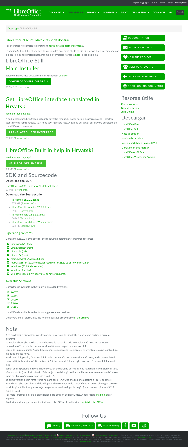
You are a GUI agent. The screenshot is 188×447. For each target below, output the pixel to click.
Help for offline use (26, 163)
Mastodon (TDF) (108, 426)
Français (170, 3)
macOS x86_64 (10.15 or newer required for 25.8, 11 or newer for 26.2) (50, 262)
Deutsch (154, 3)
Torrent (19, 87)
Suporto (93, 12)
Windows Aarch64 (21, 270)
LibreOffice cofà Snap (133, 152)
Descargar (75, 12)
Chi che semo (140, 12)
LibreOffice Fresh (131, 124)
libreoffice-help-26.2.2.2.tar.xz (28, 214)
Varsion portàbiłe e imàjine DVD (139, 143)
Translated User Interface (31, 132)
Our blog (53, 426)
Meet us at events (138, 67)
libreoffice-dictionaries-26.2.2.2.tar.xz (32, 207)
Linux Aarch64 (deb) (21, 244)
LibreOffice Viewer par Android (138, 157)
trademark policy (84, 441)
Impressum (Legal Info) (16, 435)
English (136, 3)
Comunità (110, 12)
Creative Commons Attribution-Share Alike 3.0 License (51, 437)
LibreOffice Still (130, 129)
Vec (171, 12)
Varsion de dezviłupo (133, 138)
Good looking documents (143, 86)
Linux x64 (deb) (19, 251)
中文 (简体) (144, 3)
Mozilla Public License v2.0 (144, 437)
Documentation (136, 38)
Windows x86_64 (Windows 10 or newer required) (38, 274)
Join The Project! (137, 57)
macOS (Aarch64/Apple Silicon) (28, 259)
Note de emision (130, 108)
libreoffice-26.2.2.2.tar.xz (25, 200)
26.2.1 (14, 296)
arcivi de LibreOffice (93, 402)
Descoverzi (56, 12)
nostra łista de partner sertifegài (66, 46)
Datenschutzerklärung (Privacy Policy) (40, 435)
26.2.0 (14, 299)
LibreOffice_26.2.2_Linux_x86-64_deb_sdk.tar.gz (32, 186)
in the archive (81, 317)
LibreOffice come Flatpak (135, 148)
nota (77, 55)
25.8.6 (14, 303)
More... (185, 3)
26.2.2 (14, 292)
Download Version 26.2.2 (28, 81)
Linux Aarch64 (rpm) (22, 248)
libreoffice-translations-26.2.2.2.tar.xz (32, 222)
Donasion (159, 12)
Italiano (178, 3)
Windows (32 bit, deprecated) (27, 266)
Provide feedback (138, 48)
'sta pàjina (101, 395)
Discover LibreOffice (140, 76)
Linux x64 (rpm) (19, 255)
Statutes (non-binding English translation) (74, 435)
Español (162, 3)
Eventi (124, 12)
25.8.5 (14, 307)
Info (27, 87)
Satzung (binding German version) (107, 435)
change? (63, 75)
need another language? (18, 113)
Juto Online (127, 112)
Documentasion (129, 104)
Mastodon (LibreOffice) (79, 426)
